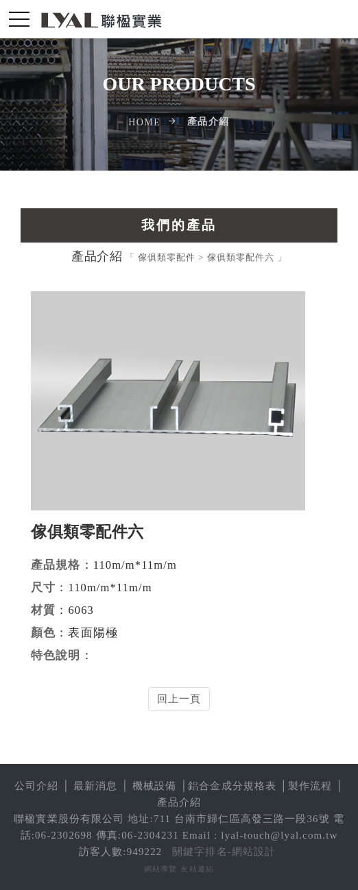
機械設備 (154, 785)
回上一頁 (179, 698)
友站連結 (197, 869)
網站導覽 (161, 869)
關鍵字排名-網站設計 (224, 851)
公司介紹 (36, 785)
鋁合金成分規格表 (232, 785)
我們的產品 (179, 225)
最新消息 (95, 785)
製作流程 (310, 785)
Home (144, 122)
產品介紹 (179, 802)
